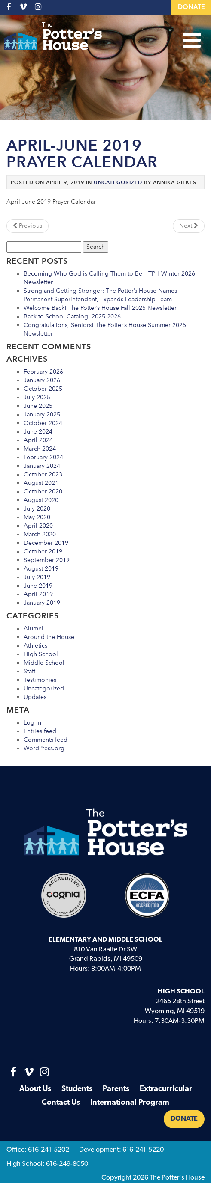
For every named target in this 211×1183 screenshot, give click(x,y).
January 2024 (42, 466)
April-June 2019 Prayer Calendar (82, 154)
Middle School (44, 662)
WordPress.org (44, 748)
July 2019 (37, 577)
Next (188, 225)
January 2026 (42, 380)
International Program (129, 1103)
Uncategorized (118, 182)
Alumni (33, 628)
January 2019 (42, 602)
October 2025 (43, 388)
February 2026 (43, 371)
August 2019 (41, 568)
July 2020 (37, 508)
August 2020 (41, 500)
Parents (116, 1089)
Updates (35, 697)
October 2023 (43, 474)
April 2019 (38, 594)
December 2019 (46, 543)
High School (41, 654)
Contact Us (61, 1103)
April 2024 (38, 440)
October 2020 (43, 491)
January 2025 (42, 414)
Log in (32, 722)
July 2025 (37, 397)
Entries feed (40, 731)
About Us (35, 1089)
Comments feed (45, 739)
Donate (191, 7)
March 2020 (40, 534)
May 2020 (37, 517)
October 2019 (43, 551)
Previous (27, 225)
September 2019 (47, 560)
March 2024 (40, 448)
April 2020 (38, 525)
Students (76, 1089)
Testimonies (40, 680)
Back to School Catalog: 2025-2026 (72, 316)
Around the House (49, 637)
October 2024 (43, 423)
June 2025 (38, 406)
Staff (29, 671)
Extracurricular (166, 1089)
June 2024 (38, 431)
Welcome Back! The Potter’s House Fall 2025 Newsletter (100, 308)
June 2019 (38, 585)
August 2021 (41, 483)
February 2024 (43, 457)
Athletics (35, 645)
